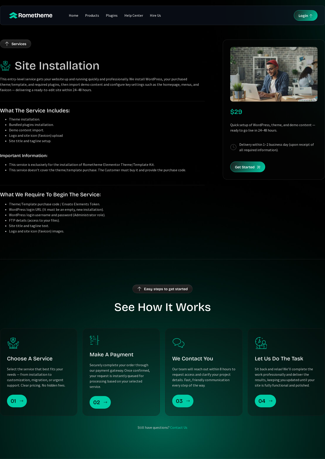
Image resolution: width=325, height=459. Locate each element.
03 (183, 401)
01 (17, 401)
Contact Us (178, 427)
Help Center (133, 15)
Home (73, 15)
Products (92, 15)
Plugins (112, 15)
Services (19, 44)
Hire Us (155, 15)
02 (100, 402)
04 (265, 401)
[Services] (7, 44)
